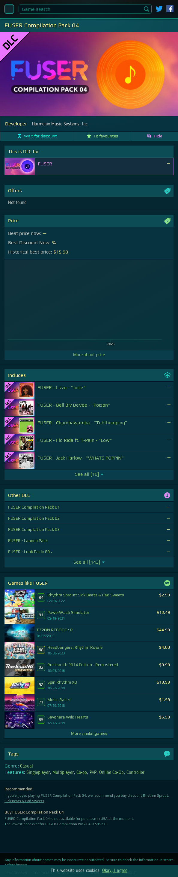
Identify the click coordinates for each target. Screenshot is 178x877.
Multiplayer (63, 772)
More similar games (89, 733)
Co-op (81, 772)
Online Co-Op (111, 772)
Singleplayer (38, 772)
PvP (93, 772)
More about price (89, 354)
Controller (135, 772)
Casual (26, 766)
